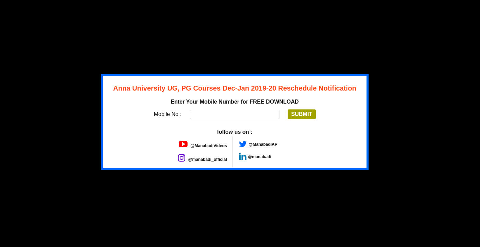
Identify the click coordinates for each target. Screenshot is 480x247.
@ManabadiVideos (203, 145)
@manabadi (259, 156)
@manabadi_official (202, 159)
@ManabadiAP (263, 144)
